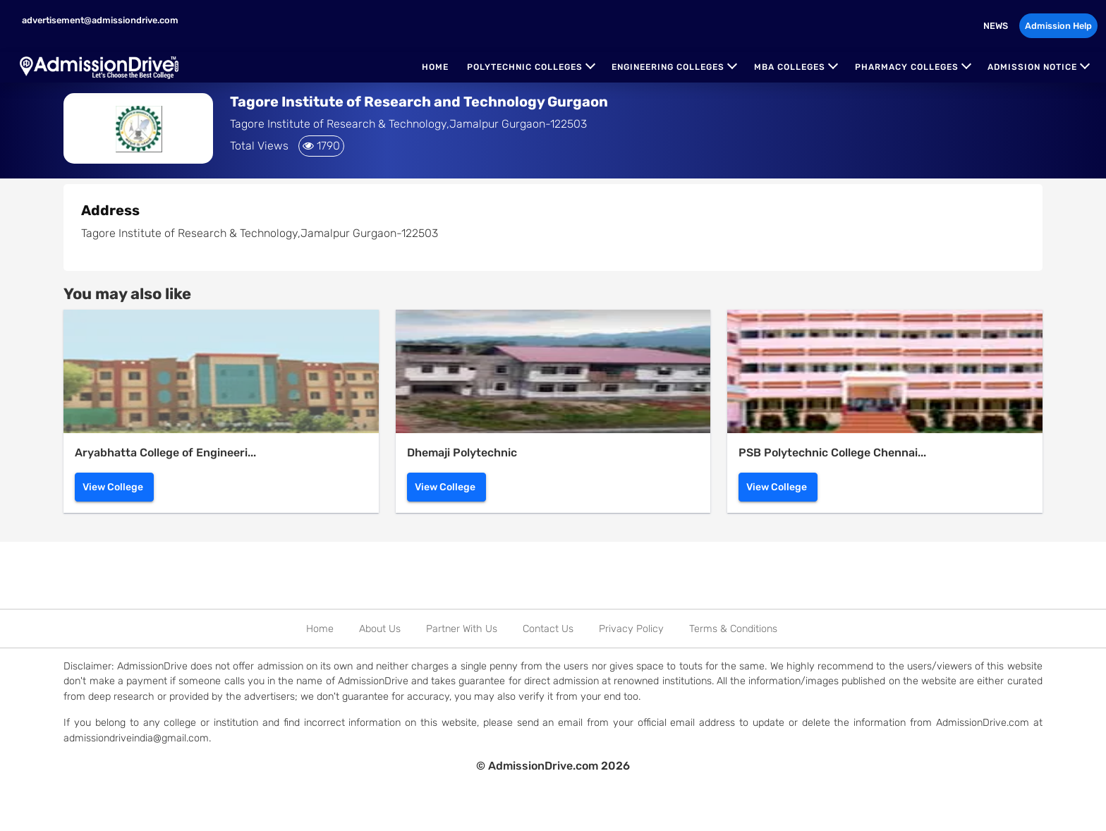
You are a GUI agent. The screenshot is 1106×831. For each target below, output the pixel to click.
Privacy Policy (631, 629)
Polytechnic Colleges (525, 67)
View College (113, 487)
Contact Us (548, 629)
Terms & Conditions (733, 629)
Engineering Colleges (668, 67)
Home (435, 67)
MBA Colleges (789, 67)
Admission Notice (1032, 67)
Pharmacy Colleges (907, 67)
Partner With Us (461, 629)
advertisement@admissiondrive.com (99, 20)
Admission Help (1058, 25)
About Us (380, 629)
